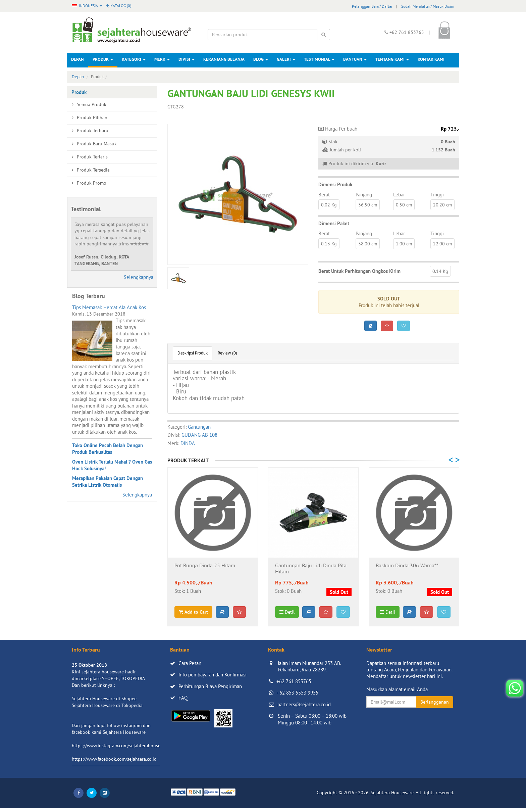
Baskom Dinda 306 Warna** (407, 566)
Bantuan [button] (355, 59)
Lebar (399, 194)
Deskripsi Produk (192, 353)
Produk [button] (103, 59)
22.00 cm (442, 244)
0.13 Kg (329, 244)
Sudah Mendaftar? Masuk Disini (427, 6)
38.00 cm (367, 244)
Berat (324, 194)
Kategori (134, 59)
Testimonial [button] (319, 59)
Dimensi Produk (335, 184)
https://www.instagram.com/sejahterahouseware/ (122, 746)
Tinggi (437, 194)
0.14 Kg (440, 271)
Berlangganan (434, 702)
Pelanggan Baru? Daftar (372, 6)
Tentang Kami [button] (392, 59)
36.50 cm (367, 205)
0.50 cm (404, 205)
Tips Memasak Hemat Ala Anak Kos (109, 307)
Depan (77, 59)
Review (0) (227, 353)
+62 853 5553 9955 (297, 693)
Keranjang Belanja (224, 59)
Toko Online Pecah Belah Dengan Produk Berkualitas (107, 448)
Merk (162, 59)
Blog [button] (260, 59)
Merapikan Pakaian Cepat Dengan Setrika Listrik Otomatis (107, 481)
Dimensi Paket (333, 223)
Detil (287, 612)
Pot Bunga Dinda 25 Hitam (204, 566)
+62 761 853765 (293, 681)
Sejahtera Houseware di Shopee (104, 699)
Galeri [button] (286, 59)
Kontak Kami (431, 59)
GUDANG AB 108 (199, 435)
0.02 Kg (329, 205)
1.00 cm (404, 244)
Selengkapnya (138, 277)
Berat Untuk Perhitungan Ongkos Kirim (359, 271)
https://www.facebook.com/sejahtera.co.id (114, 759)
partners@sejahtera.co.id (304, 704)
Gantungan (199, 427)
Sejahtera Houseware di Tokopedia (107, 705)
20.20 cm (442, 205)
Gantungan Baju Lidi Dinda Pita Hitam (311, 569)
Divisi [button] (186, 59)
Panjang (364, 194)
